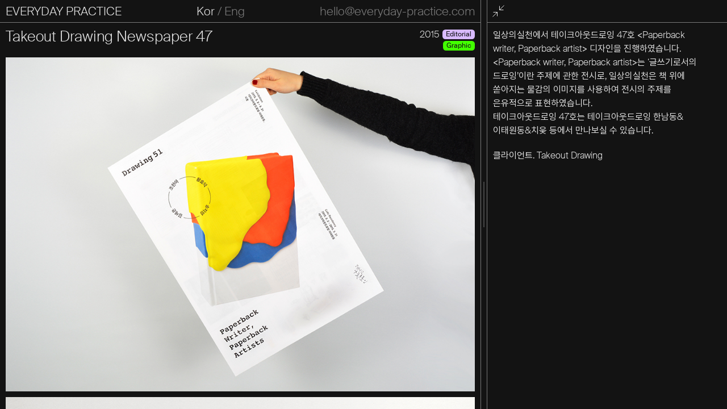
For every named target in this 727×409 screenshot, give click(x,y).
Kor (206, 11)
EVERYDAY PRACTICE (64, 11)
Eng (234, 11)
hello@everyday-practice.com (397, 11)
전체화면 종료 (500, 11)
